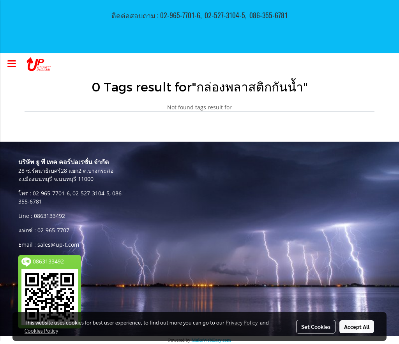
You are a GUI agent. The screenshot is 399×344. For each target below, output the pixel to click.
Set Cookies (315, 326)
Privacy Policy (242, 322)
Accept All (356, 326)
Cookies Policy (41, 330)
